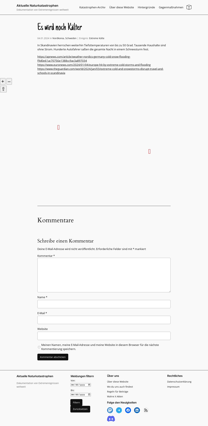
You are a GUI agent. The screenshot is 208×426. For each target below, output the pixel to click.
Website (42, 329)
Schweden (71, 38)
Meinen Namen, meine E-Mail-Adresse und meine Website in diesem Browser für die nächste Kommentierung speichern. (100, 347)
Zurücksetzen (80, 409)
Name (42, 297)
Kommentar (46, 256)
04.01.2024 (43, 38)
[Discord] (111, 419)
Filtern (76, 402)
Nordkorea (58, 38)
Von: (73, 380)
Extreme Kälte (96, 38)
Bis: (73, 390)
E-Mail (42, 313)
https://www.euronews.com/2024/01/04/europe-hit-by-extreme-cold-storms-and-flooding (94, 65)
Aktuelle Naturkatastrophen (37, 5)
